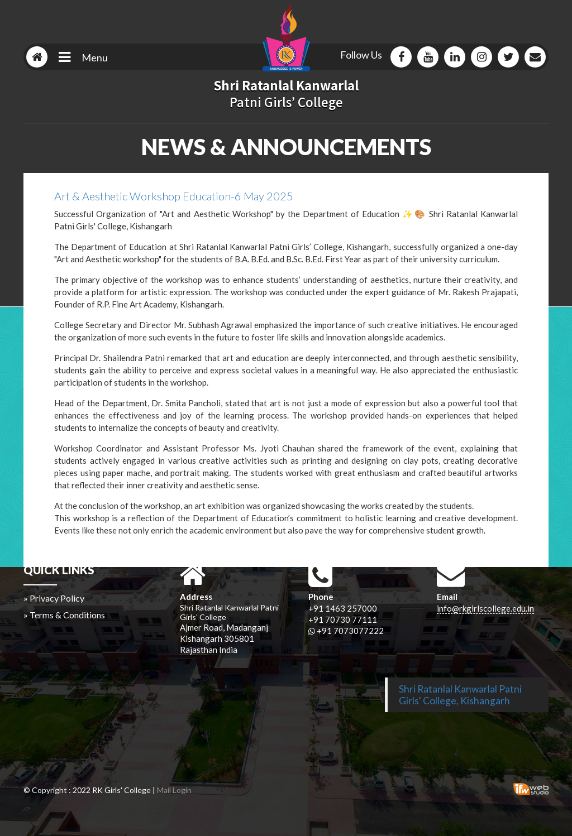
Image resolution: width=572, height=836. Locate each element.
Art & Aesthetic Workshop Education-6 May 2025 (173, 196)
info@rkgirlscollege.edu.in (485, 608)
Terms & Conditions (67, 614)
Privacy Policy (57, 598)
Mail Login (174, 790)
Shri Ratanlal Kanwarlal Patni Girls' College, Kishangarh (460, 695)
